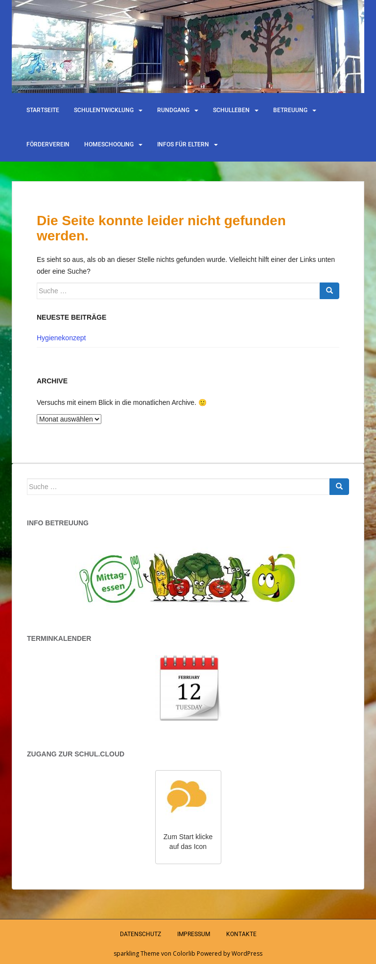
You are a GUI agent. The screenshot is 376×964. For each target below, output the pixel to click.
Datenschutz (140, 934)
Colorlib (184, 953)
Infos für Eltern (183, 144)
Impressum (193, 934)
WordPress (247, 953)
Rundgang (173, 110)
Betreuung (290, 110)
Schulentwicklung (104, 110)
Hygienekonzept (61, 338)
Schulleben (231, 110)
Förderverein (48, 144)
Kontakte (241, 934)
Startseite (42, 110)
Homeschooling (109, 144)
